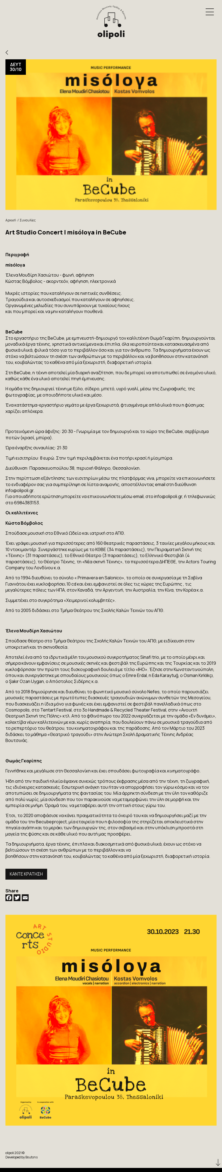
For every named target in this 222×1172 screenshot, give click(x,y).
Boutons (31, 1157)
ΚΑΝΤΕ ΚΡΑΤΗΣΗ (26, 874)
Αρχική (10, 220)
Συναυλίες (28, 220)
